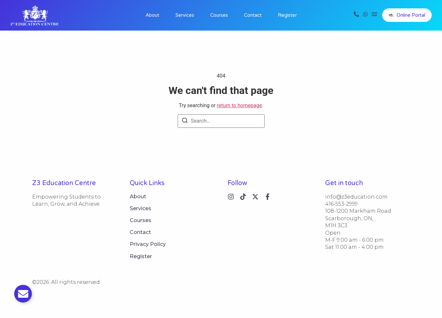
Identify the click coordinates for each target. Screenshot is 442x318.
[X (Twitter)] (255, 196)
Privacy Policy (148, 244)
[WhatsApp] (365, 15)
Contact (253, 15)
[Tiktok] (243, 196)
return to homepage (239, 105)
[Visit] (374, 15)
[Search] (184, 121)
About (152, 15)
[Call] (356, 15)
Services (184, 15)
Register (287, 15)
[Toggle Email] (23, 294)
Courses (219, 15)
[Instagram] (231, 196)
